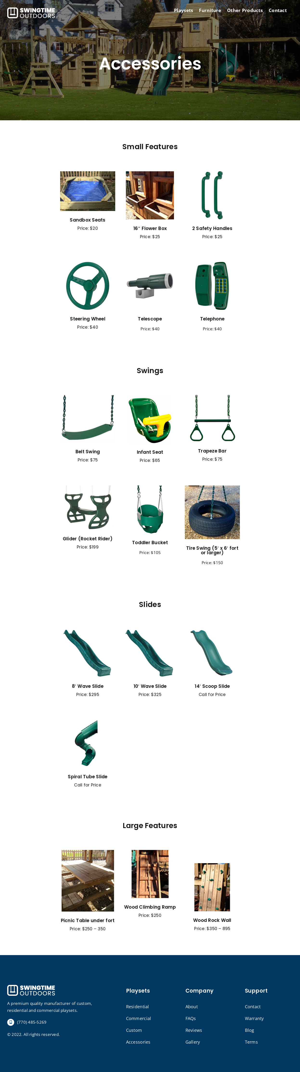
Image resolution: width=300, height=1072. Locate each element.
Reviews (193, 1030)
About (191, 1006)
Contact (253, 1006)
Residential (137, 1006)
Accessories (138, 1042)
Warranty (254, 1018)
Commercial (138, 1018)
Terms (251, 1042)
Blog (249, 1030)
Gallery (192, 1042)
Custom (134, 1030)
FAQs (190, 1018)
